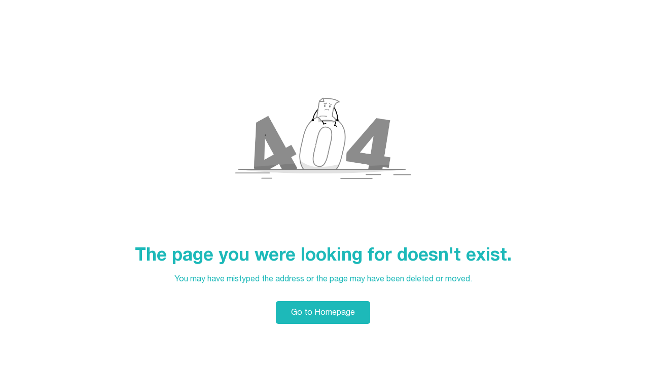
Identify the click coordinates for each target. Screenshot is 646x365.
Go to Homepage (323, 312)
